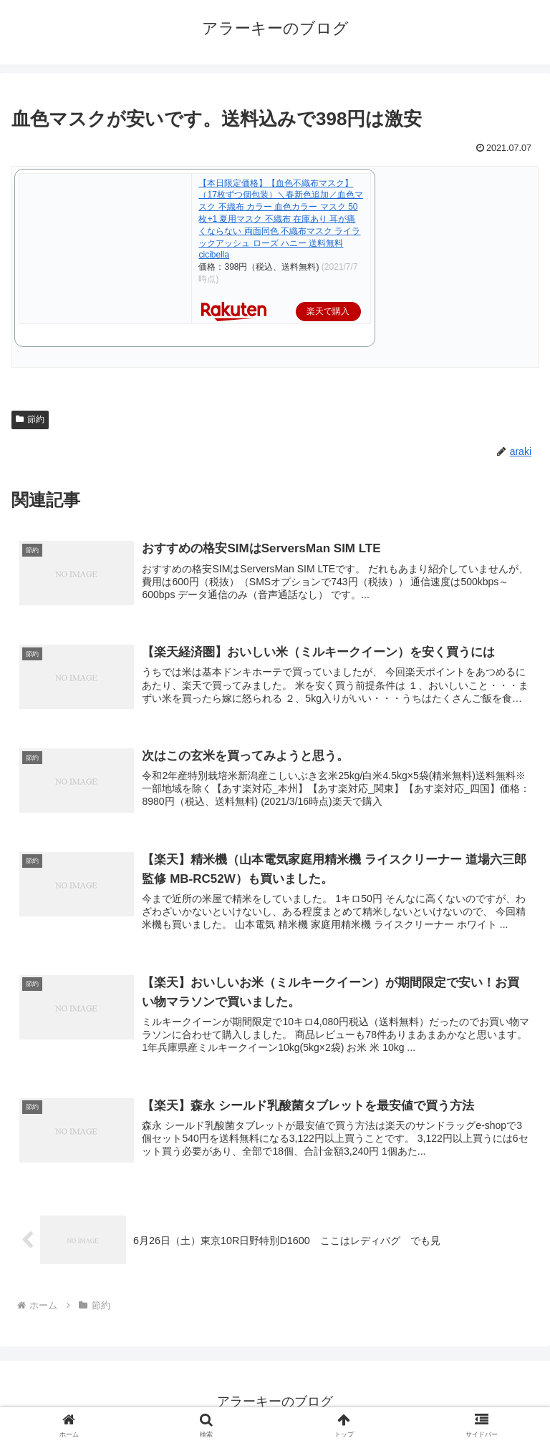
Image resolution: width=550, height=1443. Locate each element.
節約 (30, 419)
